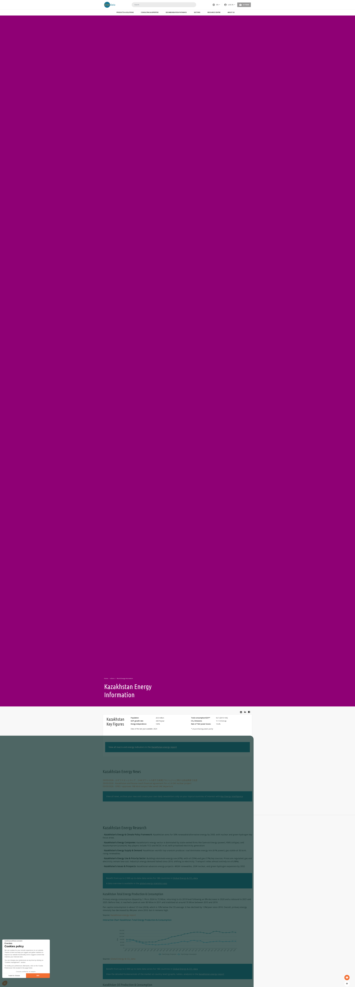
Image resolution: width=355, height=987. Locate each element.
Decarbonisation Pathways (176, 12)
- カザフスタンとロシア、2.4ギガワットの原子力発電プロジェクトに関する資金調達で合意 (150, 780)
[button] (229, 4)
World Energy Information (125, 678)
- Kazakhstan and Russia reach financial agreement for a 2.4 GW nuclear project (147, 783)
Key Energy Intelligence (231, 796)
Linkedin (245, 712)
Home (106, 678)
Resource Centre (213, 12)
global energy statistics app (153, 883)
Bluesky (241, 713)
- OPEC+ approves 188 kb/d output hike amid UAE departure (138, 786)
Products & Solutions (125, 12)
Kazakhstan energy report (164, 747)
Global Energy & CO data (185, 878)
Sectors (197, 12)
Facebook (249, 712)
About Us (231, 12)
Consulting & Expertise (149, 12)
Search (191, 4)
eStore (112, 678)
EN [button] (215, 4)
